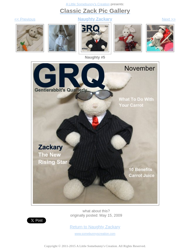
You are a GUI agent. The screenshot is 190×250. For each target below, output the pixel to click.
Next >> (169, 19)
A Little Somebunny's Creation (88, 4)
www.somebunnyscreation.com (95, 233)
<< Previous (24, 19)
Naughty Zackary (95, 19)
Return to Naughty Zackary (95, 227)
